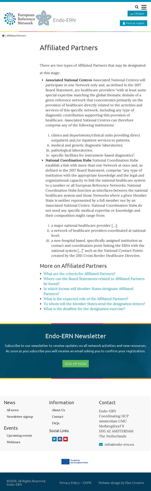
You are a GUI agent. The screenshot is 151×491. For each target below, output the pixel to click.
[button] (143, 7)
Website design (109, 483)
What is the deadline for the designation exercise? (84, 309)
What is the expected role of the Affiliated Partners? (86, 299)
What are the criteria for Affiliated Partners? (79, 273)
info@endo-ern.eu (119, 444)
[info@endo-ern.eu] (101, 444)
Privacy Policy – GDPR (75, 483)
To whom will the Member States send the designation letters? (94, 304)
